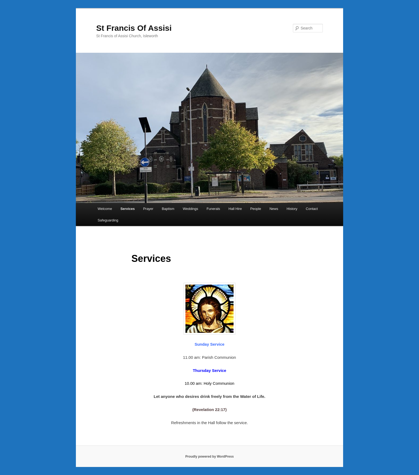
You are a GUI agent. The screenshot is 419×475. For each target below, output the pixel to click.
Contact (312, 209)
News (273, 209)
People (255, 209)
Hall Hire (235, 209)
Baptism (168, 209)
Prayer (148, 209)
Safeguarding (108, 220)
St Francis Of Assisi (134, 28)
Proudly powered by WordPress (209, 456)
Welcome (105, 209)
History (291, 209)
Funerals (213, 209)
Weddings (190, 209)
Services (128, 209)
